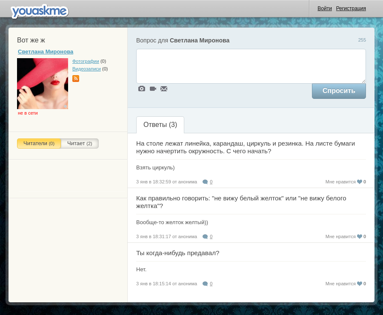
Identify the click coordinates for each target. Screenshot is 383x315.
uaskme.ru (41, 10)
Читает (79, 143)
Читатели (38, 143)
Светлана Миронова (45, 51)
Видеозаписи (86, 68)
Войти (324, 8)
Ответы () (160, 124)
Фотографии (85, 61)
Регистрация (351, 8)
